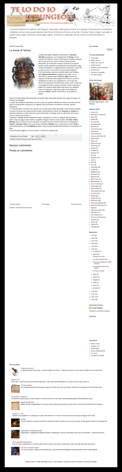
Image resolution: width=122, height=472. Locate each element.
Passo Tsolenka (96, 184)
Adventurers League (97, 114)
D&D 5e (93, 138)
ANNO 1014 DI (95, 65)
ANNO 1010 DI (95, 60)
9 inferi (93, 112)
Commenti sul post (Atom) (24, 207)
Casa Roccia (95, 129)
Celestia (93, 131)
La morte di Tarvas (98, 271)
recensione (94, 193)
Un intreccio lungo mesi (100, 259)
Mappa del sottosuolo (27, 402)
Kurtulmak (94, 167)
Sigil (29, 139)
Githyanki (18, 139)
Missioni (93, 177)
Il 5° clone (94, 353)
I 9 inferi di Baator (26, 385)
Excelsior (94, 153)
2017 (93, 241)
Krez (92, 165)
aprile (95, 282)
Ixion (92, 162)
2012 (93, 294)
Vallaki (93, 224)
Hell (92, 160)
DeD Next (94, 145)
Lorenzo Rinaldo (97, 308)
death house (95, 143)
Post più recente (15, 204)
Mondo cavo (95, 179)
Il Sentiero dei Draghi (97, 355)
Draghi (93, 148)
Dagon (93, 141)
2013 (93, 291)
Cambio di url (15, 380)
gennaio (95, 288)
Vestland (93, 227)
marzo (95, 285)
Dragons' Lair (95, 346)
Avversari (94, 122)
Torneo (93, 222)
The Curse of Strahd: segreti (29, 447)
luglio (95, 274)
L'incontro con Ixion (99, 256)
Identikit (23, 419)
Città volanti (94, 134)
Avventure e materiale (98, 72)
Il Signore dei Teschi (27, 368)
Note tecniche (95, 70)
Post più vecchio (76, 204)
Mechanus (94, 174)
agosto (95, 254)
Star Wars (94, 212)
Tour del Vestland (96, 75)
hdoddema (79, 462)
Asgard (93, 119)
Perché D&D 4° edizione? (19, 397)
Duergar (93, 150)
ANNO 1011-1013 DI (97, 63)
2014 (93, 249)
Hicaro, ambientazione (98, 351)
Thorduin (93, 220)
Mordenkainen (95, 181)
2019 (93, 235)
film (92, 155)
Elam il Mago (95, 348)
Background (94, 124)
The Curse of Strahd (97, 217)
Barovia (93, 126)
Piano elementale (96, 191)
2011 (93, 297)
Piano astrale (95, 188)
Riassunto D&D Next (97, 205)
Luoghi (93, 169)
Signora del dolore (36, 139)
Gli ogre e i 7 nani (17, 414)
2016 (93, 243)
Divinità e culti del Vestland (99, 67)
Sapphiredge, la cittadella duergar (31, 431)
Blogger (94, 462)
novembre (96, 251)
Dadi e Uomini (95, 343)
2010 (93, 299)
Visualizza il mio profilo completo (99, 311)
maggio (95, 280)
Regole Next (95, 198)
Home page (45, 204)
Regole (93, 196)
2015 (93, 246)
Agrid (92, 117)
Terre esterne (95, 215)
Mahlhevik (94, 172)
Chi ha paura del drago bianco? (22, 442)
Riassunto (25, 139)
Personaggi (94, 186)
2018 (93, 238)
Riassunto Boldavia (97, 203)
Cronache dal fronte (97, 136)
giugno (95, 277)
